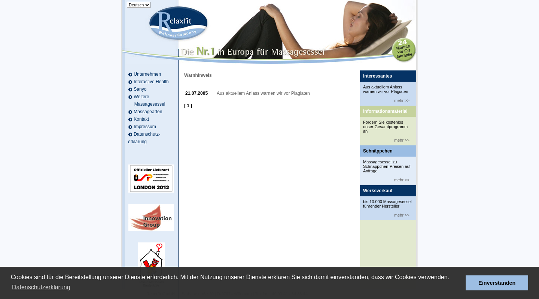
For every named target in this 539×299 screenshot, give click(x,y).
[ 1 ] (188, 105)
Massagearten (148, 111)
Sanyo (140, 89)
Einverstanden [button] (496, 283)
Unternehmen (147, 74)
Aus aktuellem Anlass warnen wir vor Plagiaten (263, 93)
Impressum (145, 126)
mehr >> (401, 100)
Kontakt (141, 119)
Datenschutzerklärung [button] (41, 287)
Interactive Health (151, 81)
